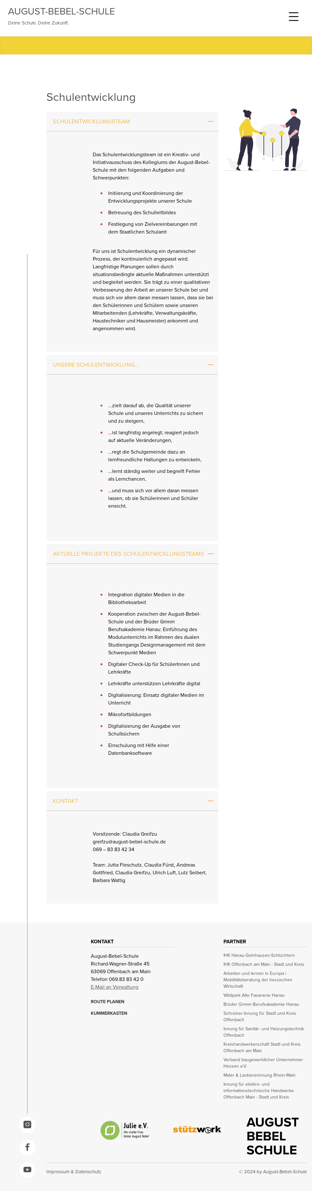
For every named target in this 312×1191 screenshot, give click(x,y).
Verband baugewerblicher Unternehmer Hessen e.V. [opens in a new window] (263, 1063)
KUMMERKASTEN (109, 1013)
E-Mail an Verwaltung (114, 987)
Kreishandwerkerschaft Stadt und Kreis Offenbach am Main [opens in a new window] (262, 1047)
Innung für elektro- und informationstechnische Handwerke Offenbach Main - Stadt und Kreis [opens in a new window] (258, 1090)
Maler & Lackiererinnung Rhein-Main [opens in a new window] (259, 1075)
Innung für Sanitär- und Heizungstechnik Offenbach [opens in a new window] (263, 1032)
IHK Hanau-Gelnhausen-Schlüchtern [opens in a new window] (259, 955)
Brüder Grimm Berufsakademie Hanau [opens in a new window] (261, 1004)
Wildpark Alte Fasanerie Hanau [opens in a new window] (254, 995)
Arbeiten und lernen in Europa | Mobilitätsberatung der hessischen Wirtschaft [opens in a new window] (257, 980)
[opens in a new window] (27, 1125)
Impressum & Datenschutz (73, 1171)
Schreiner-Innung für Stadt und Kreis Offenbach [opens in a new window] (259, 1016)
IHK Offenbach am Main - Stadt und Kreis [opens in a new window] (263, 964)
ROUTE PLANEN (107, 1002)
